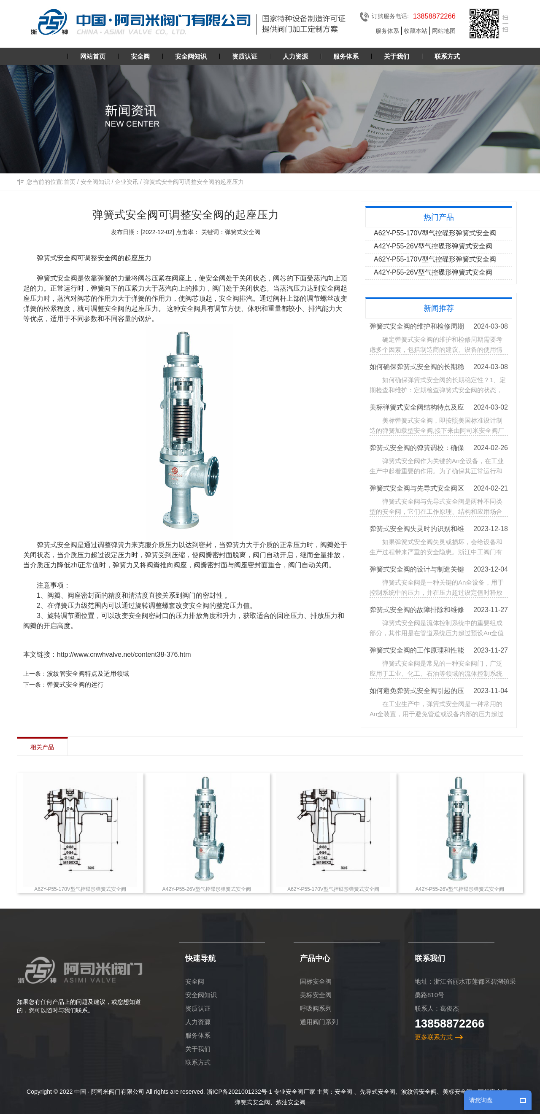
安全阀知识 (95, 183)
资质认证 (198, 1008)
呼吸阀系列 (316, 1008)
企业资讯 (126, 183)
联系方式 (198, 1062)
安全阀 (194, 981)
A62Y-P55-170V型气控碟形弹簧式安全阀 (435, 233)
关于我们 (198, 1048)
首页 (70, 183)
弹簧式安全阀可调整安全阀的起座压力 (193, 183)
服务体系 (387, 30)
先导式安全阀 (377, 1091)
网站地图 (444, 30)
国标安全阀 (316, 981)
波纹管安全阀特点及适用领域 (89, 673)
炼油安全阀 (290, 1102)
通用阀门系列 (319, 1021)
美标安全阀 (316, 994)
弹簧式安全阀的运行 (76, 684)
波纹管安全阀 (419, 1091)
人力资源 (198, 1021)
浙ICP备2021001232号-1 (240, 1091)
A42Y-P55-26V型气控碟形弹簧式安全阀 (433, 246)
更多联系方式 (434, 1037)
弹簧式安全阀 (58, 258)
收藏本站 (415, 30)
